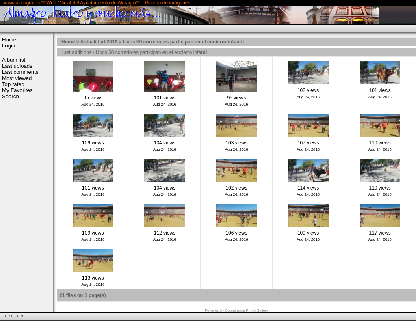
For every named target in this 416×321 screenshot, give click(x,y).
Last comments (20, 72)
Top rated (13, 84)
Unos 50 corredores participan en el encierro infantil (183, 42)
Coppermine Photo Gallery (246, 310)
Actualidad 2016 (98, 42)
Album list (13, 60)
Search (10, 96)
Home (9, 40)
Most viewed (17, 78)
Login (8, 46)
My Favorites (17, 90)
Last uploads (17, 66)
